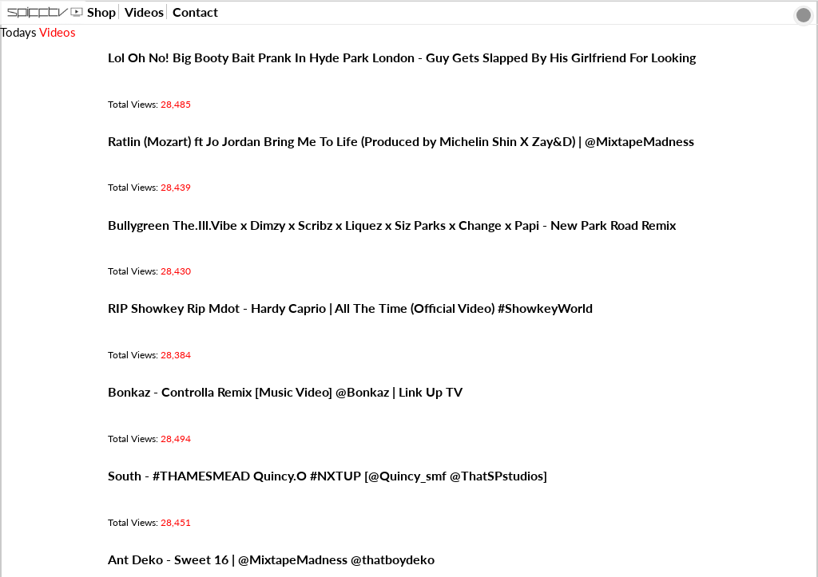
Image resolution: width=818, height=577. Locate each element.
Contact (195, 11)
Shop (101, 11)
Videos (144, 11)
